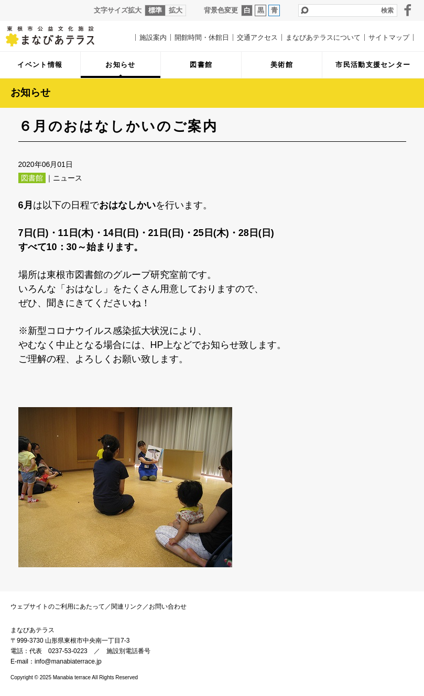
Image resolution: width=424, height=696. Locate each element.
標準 (155, 10)
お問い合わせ (168, 606)
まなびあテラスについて (323, 37)
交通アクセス (257, 37)
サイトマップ (388, 37)
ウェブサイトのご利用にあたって (57, 606)
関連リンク (127, 606)
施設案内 (153, 37)
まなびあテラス (57, 36)
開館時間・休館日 (202, 37)
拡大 (175, 10)
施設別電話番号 (128, 651)
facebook (408, 10)
